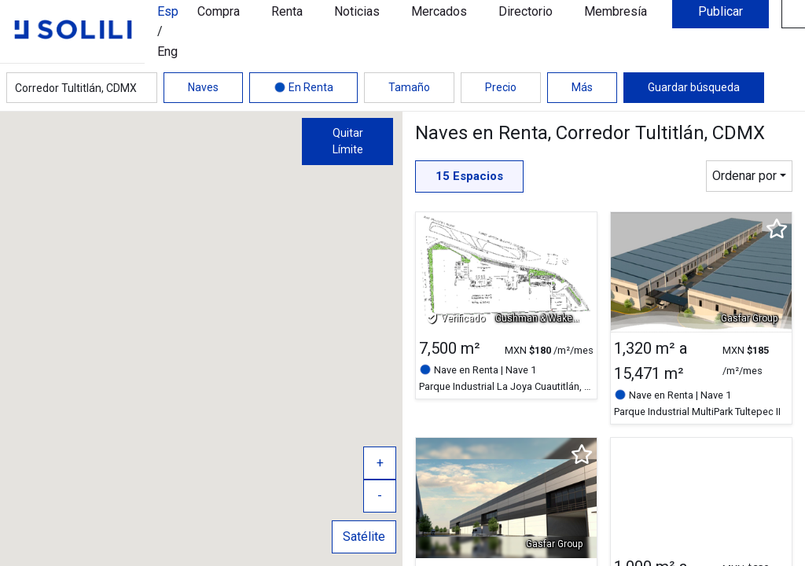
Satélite (364, 536)
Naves (203, 87)
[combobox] (81, 87)
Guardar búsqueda (694, 87)
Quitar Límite (348, 141)
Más (582, 87)
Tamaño (409, 87)
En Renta (303, 87)
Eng (167, 51)
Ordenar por (744, 175)
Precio (500, 87)
